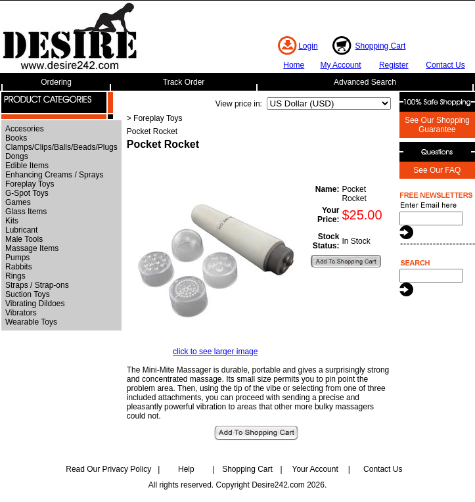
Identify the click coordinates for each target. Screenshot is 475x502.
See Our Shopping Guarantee (437, 125)
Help (186, 469)
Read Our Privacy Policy (108, 469)
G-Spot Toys (27, 193)
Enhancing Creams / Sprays (54, 174)
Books (16, 138)
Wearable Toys (31, 322)
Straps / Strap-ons (37, 285)
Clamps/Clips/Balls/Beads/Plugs (61, 147)
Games (18, 202)
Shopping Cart (380, 46)
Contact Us (445, 65)
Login (307, 46)
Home (293, 65)
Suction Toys (27, 294)
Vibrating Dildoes (35, 303)
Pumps (17, 257)
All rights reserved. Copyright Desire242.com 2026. (237, 485)
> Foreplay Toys (155, 118)
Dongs (16, 156)
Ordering (56, 82)
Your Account (315, 469)
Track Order (184, 82)
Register (394, 65)
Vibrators (21, 312)
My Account (340, 65)
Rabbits (18, 266)
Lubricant (21, 230)
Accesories (24, 128)
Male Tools (24, 239)
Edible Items (27, 165)
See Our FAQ (437, 170)
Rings (15, 276)
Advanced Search (365, 82)
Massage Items (31, 248)
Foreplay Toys (29, 184)
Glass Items (26, 211)
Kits (11, 220)
